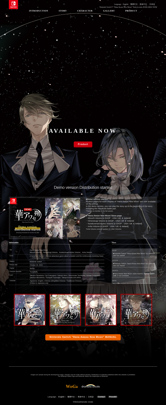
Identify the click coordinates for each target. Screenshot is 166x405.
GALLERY (109, 11)
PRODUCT (131, 11)
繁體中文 (134, 4)
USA (114, 218)
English (125, 4)
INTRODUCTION (38, 11)
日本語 (152, 4)
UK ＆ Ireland (124, 218)
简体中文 (143, 4)
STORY (63, 11)
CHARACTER (85, 11)
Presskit (113, 397)
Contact (101, 397)
